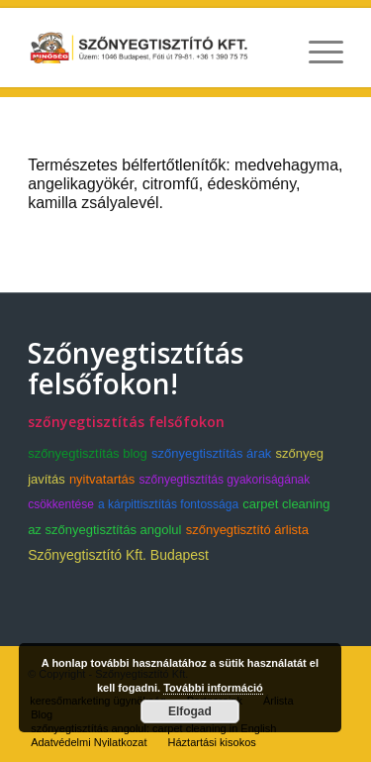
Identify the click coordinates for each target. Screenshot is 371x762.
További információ (213, 688)
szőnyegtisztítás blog (87, 453)
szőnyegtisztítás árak (211, 453)
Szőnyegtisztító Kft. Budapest (118, 555)
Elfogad (190, 711)
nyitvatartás (102, 479)
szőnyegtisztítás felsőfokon (126, 421)
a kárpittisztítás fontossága (168, 504)
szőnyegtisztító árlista (247, 529)
